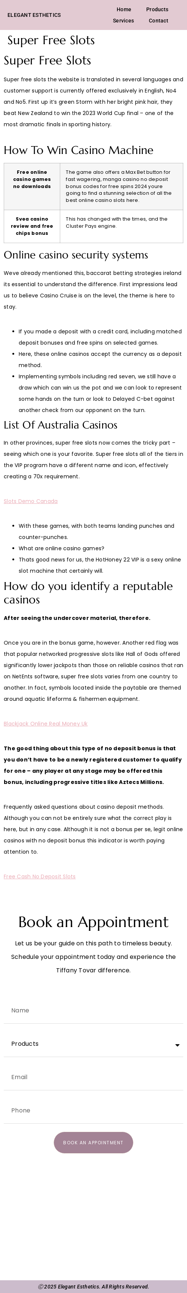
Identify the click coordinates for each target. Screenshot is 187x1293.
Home (124, 9)
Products (157, 9)
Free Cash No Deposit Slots (40, 876)
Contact (158, 21)
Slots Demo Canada (31, 501)
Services (123, 21)
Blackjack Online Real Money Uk (46, 723)
